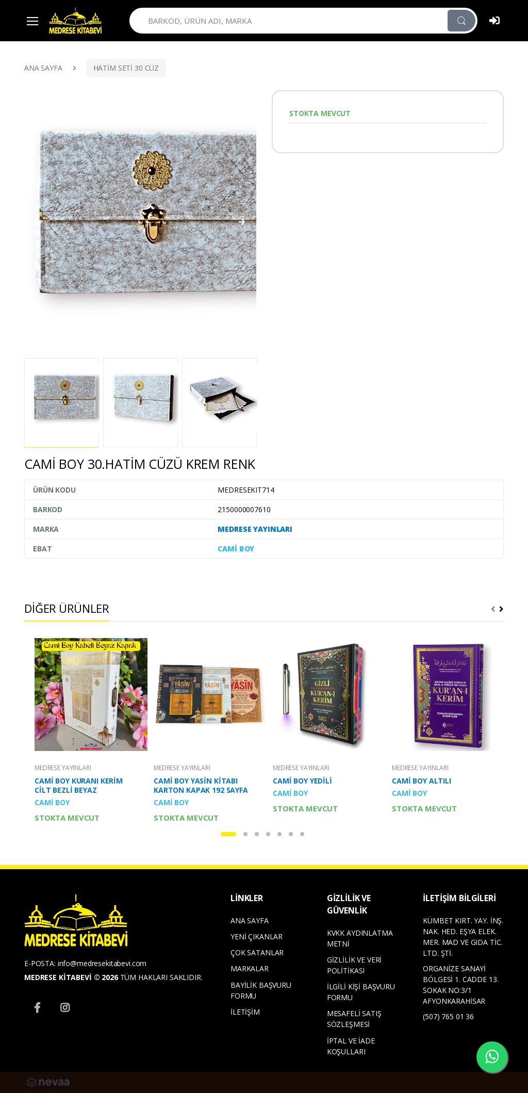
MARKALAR (249, 968)
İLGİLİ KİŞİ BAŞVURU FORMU (361, 992)
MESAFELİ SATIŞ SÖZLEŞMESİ (354, 1018)
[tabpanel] (85, 730)
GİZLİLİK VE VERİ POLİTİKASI (354, 965)
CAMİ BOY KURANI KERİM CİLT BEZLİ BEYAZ (79, 785)
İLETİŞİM (245, 1012)
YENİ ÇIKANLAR (256, 936)
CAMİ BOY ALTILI (421, 781)
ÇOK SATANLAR (257, 952)
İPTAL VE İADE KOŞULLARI (351, 1046)
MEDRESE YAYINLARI (255, 529)
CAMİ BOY (236, 548)
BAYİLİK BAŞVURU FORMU (260, 990)
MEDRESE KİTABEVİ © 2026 (71, 977)
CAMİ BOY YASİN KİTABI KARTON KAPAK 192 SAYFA (201, 785)
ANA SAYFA (43, 68)
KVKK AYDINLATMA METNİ (360, 938)
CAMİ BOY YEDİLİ (302, 781)
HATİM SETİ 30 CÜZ (126, 68)
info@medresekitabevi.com (102, 963)
